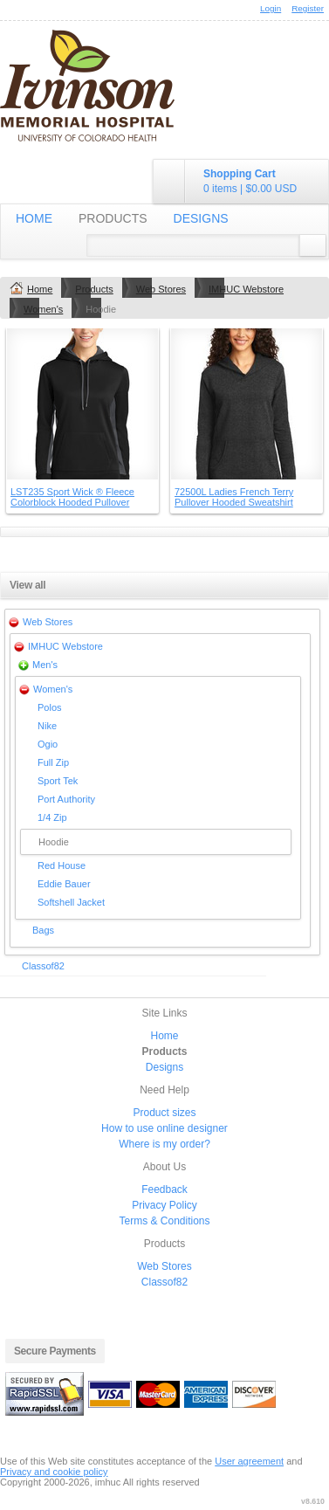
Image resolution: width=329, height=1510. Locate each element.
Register (307, 8)
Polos (50, 707)
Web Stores (161, 289)
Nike (47, 726)
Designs (201, 218)
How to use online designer (164, 1128)
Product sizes (164, 1113)
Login (270, 8)
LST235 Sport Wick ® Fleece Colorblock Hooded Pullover (72, 496)
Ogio (48, 744)
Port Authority (66, 799)
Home (34, 218)
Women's (43, 309)
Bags (43, 930)
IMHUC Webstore (246, 289)
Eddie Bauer (64, 884)
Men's (45, 664)
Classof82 (43, 966)
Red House (62, 865)
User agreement (249, 1461)
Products (113, 218)
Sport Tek (58, 781)
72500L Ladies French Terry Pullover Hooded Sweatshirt (234, 496)
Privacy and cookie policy (54, 1471)
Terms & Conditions (164, 1221)
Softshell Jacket (71, 902)
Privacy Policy (164, 1205)
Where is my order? (164, 1144)
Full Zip (53, 762)
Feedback (164, 1189)
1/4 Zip (52, 817)
